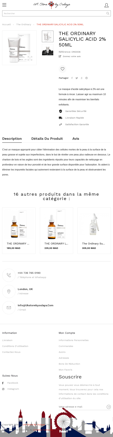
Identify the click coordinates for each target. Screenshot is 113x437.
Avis (75, 139)
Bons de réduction (69, 363)
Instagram (13, 388)
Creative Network (43, 429)
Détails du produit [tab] (47, 139)
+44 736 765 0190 (29, 272)
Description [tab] (12, 139)
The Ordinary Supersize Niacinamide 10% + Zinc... (94, 243)
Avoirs (62, 352)
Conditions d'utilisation (15, 346)
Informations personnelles (74, 340)
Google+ (81, 78)
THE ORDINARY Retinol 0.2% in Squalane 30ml (19, 243)
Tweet (76, 78)
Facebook (12, 382)
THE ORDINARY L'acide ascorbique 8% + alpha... (56, 243)
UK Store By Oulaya (34, 424)
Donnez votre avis (71, 56)
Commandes (66, 346)
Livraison (7, 340)
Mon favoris (65, 369)
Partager (72, 78)
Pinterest (86, 78)
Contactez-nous (11, 352)
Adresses (64, 357)
